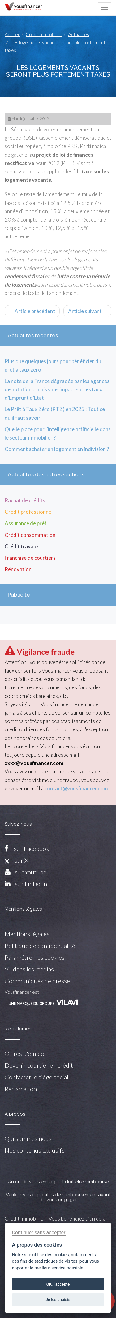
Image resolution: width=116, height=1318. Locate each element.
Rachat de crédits (25, 500)
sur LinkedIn (31, 883)
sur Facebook (31, 848)
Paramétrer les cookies (35, 957)
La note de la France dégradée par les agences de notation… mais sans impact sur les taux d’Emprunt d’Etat (57, 389)
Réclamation (21, 1088)
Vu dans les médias (29, 969)
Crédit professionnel (29, 511)
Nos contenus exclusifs (35, 1150)
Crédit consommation (30, 535)
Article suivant (87, 311)
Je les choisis (58, 1299)
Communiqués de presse (37, 980)
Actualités (78, 34)
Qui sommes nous (28, 1138)
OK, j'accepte (58, 1284)
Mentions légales (27, 933)
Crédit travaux (22, 546)
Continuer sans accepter (38, 1232)
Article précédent (32, 311)
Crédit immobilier (44, 34)
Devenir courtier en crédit (39, 1065)
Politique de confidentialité (40, 945)
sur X (16, 860)
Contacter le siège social (36, 1077)
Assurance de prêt (26, 523)
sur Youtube (30, 872)
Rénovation (18, 569)
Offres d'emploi (25, 1053)
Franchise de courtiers (30, 558)
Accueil (12, 34)
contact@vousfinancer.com (76, 788)
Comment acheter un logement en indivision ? (57, 449)
